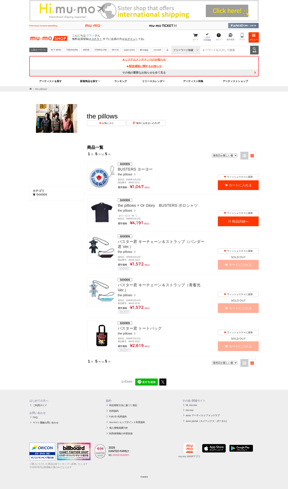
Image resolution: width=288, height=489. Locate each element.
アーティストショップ (235, 81)
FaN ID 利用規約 (118, 416)
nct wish (157, 50)
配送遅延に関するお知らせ (144, 66)
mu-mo (190, 410)
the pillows (125, 174)
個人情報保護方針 (118, 428)
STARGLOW (101, 50)
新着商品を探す (89, 81)
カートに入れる (240, 185)
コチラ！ (96, 38)
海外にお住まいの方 (148, 123)
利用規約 (114, 411)
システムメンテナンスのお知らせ (144, 59)
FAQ (35, 417)
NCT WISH (56, 50)
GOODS (40, 194)
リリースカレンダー (153, 81)
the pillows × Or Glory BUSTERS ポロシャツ (158, 205)
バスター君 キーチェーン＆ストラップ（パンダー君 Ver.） (161, 244)
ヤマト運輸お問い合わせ (45, 422)
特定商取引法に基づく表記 (123, 405)
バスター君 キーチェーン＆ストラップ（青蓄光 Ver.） (159, 287)
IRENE (86, 50)
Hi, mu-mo (191, 405)
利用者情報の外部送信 (121, 433)
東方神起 (144, 50)
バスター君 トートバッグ (140, 328)
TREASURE (72, 50)
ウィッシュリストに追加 (238, 176)
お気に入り (108, 123)
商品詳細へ (240, 221)
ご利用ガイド (40, 405)
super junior (129, 50)
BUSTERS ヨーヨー (135, 169)
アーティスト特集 (193, 81)
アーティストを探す (50, 81)
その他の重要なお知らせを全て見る (144, 72)
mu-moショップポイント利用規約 (127, 422)
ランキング (120, 81)
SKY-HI (115, 50)
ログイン (130, 38)
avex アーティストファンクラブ (203, 415)
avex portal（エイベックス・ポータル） (207, 421)
